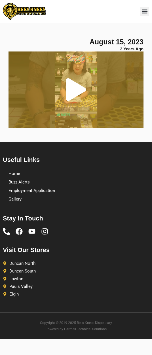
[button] (144, 11)
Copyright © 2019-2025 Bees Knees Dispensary (76, 323)
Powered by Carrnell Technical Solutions (76, 329)
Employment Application (32, 190)
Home (14, 173)
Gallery (15, 199)
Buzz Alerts (19, 182)
